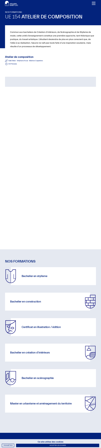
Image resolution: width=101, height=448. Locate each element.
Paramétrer (8, 445)
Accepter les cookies (58, 445)
